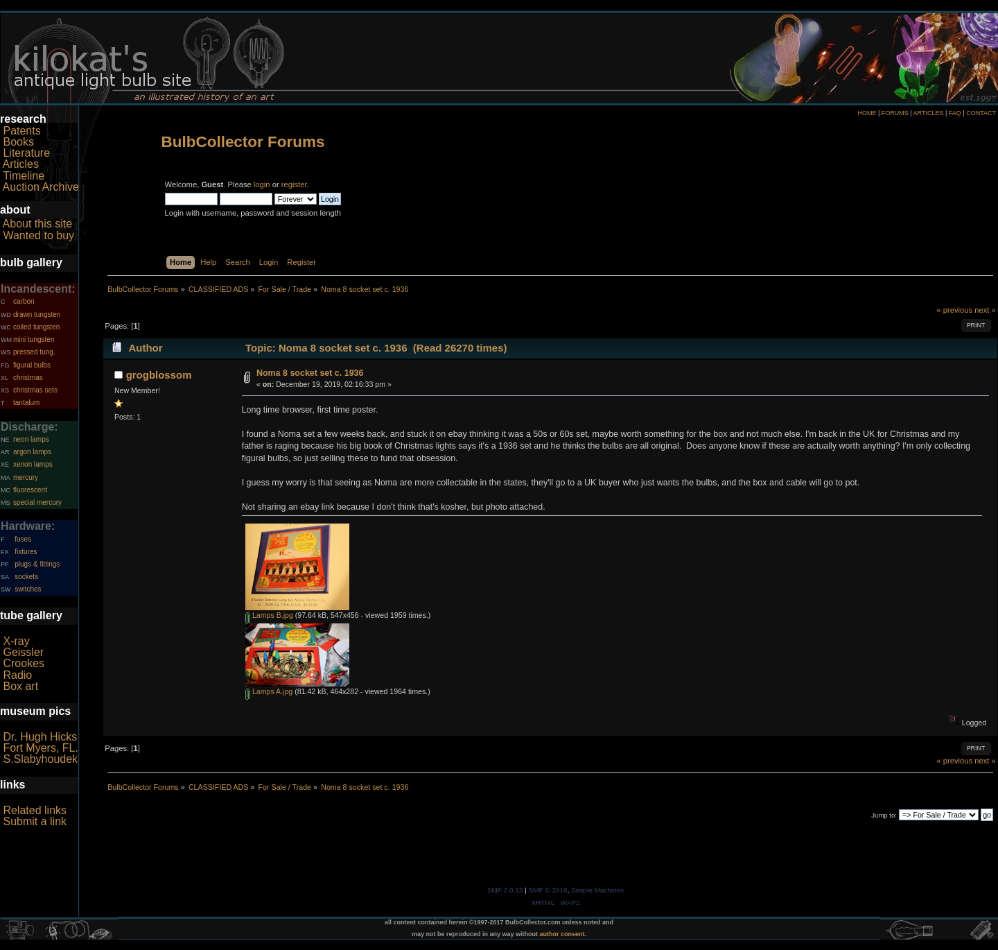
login (262, 184)
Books (18, 142)
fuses (23, 539)
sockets (26, 576)
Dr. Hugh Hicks (40, 737)
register (294, 184)
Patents (21, 131)
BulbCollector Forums (243, 141)
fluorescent (30, 490)
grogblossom (159, 375)
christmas (28, 377)
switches (28, 589)
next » (985, 310)
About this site (38, 224)
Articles (21, 164)
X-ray (16, 641)
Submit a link (35, 821)
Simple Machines (597, 890)
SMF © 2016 (548, 890)
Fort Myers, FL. (40, 748)
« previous (954, 310)
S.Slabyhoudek (40, 759)
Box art (20, 686)
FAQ (955, 113)
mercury (25, 477)
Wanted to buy (38, 235)
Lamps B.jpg (269, 615)
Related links (35, 810)
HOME (866, 113)
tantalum (26, 402)
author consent (562, 934)
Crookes (23, 663)
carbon (24, 301)
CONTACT (981, 113)
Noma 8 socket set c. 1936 (310, 373)
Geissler (23, 652)
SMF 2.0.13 (505, 890)
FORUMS (895, 113)
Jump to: (884, 815)
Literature (26, 153)
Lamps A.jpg (268, 691)
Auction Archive (41, 187)
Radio (17, 675)
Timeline (23, 176)
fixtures (26, 551)
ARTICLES (928, 113)
